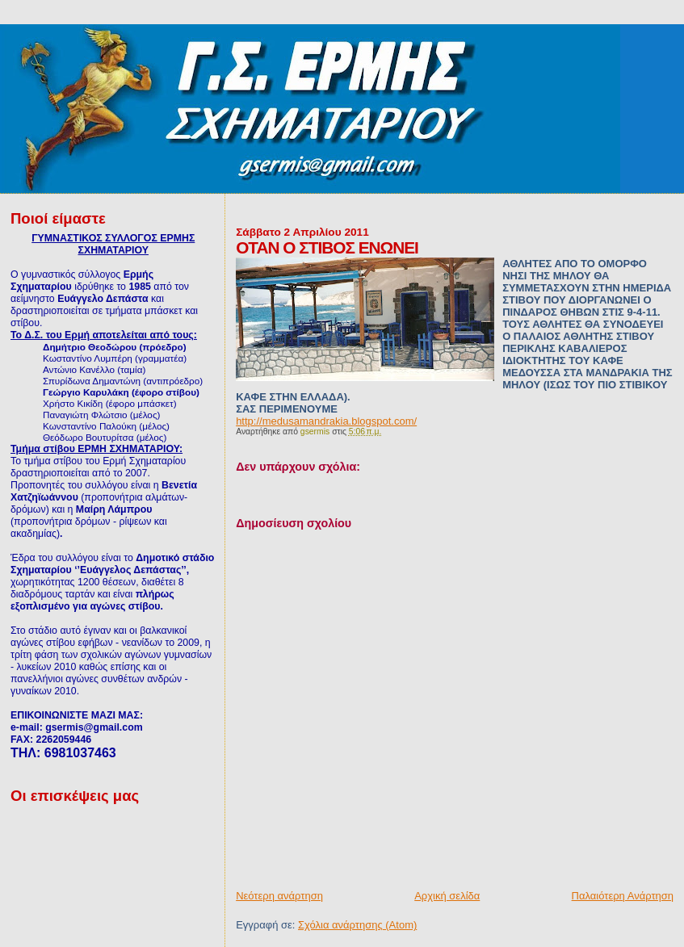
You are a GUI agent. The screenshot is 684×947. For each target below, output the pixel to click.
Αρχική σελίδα (447, 896)
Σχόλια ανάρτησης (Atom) (357, 925)
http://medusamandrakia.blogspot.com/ (326, 421)
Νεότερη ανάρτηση (279, 896)
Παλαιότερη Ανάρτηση (623, 896)
